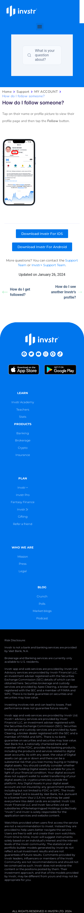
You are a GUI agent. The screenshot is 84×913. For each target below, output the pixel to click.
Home (7, 91)
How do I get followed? (16, 292)
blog (42, 587)
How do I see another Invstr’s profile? (66, 292)
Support (23, 91)
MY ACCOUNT (46, 91)
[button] (42, 22)
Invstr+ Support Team (48, 265)
